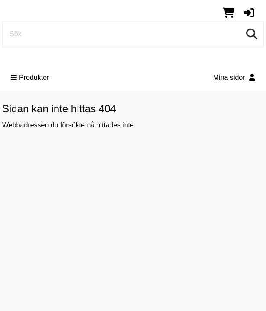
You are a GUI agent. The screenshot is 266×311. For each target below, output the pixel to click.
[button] (249, 12)
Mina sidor (234, 77)
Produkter (30, 77)
